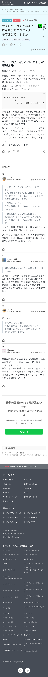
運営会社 (6, 530)
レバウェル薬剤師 (30, 630)
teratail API (28, 488)
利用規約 (14, 530)
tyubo (44, 26)
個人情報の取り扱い (17, 533)
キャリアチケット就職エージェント (34, 584)
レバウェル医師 (8, 630)
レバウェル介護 (8, 618)
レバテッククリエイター (33, 513)
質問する (24, 432)
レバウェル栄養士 (30, 626)
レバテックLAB (30, 522)
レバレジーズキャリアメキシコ (34, 645)
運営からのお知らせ (31, 484)
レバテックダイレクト (11, 522)
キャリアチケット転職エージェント (34, 597)
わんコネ (27, 635)
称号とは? (6, 488)
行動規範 (6, 533)
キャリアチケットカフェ (11, 590)
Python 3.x (6, 39)
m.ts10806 (12, 259)
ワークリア (7, 608)
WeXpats (6, 639)
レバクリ (6, 613)
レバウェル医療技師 (31, 622)
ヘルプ (26, 492)
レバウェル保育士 (9, 622)
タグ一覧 (6, 492)
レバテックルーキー (10, 517)
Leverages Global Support (33, 639)
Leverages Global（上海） (12, 644)
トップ (4, 9)
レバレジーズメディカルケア (13, 635)
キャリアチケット (9, 584)
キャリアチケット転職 (10, 597)
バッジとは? (7, 484)
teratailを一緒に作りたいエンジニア (23, 467)
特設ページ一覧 (8, 501)
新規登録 (42, 3)
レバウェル (28, 613)
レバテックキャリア (31, 517)
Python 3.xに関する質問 (16, 9)
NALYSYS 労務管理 (31, 651)
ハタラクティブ (8, 602)
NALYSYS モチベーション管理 (13, 651)
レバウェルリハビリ (10, 626)
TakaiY (10, 177)
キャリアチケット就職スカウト (34, 591)
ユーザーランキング (10, 497)
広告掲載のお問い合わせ (11, 537)
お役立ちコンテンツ (31, 497)
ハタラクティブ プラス (32, 602)
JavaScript (16, 39)
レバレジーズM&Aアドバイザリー (34, 608)
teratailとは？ (8, 479)
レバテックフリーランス (12, 513)
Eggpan (11, 350)
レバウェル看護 (29, 618)
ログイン (35, 3)
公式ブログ (28, 479)
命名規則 (26, 39)
